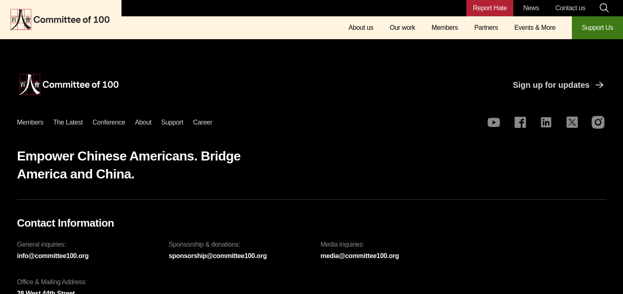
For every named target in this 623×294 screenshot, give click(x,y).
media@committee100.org (360, 255)
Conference (108, 122)
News (531, 7)
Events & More (535, 27)
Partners (486, 27)
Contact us (570, 7)
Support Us (597, 27)
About (143, 122)
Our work (402, 27)
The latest (68, 122)
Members (445, 27)
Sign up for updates (559, 84)
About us (361, 27)
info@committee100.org (53, 255)
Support (172, 122)
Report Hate (490, 7)
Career (202, 122)
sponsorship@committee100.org (218, 255)
